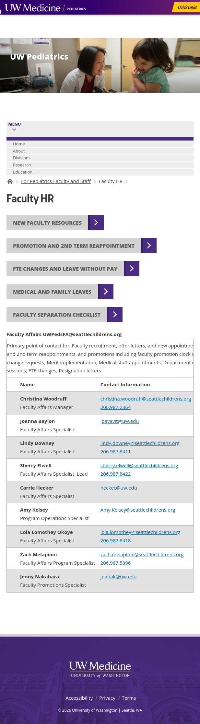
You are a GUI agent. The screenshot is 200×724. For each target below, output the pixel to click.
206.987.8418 (115, 540)
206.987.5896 (115, 563)
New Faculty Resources (47, 222)
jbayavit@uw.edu (119, 421)
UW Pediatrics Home (9, 181)
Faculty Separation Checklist (56, 314)
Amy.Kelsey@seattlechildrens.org (137, 509)
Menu (14, 124)
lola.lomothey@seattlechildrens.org (140, 532)
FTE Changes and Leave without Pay (65, 268)
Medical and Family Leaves (52, 291)
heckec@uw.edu (118, 487)
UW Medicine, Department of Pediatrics (45, 20)
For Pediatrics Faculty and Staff (56, 181)
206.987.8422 (115, 473)
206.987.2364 (115, 407)
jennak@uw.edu (118, 576)
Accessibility (79, 698)
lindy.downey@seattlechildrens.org (140, 443)
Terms (129, 698)
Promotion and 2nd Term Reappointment (74, 245)
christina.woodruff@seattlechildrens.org (145, 398)
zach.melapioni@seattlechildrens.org (142, 554)
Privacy (107, 698)
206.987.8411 (115, 451)
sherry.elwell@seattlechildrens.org (139, 465)
